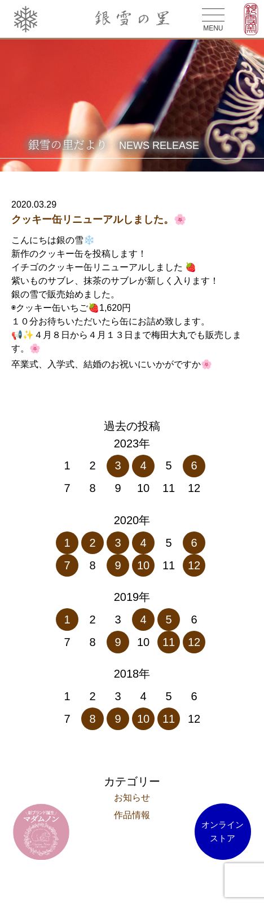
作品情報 (132, 815)
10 (143, 565)
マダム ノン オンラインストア (41, 831)
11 (168, 642)
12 (194, 565)
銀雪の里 (132, 19)
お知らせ (132, 797)
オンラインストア (222, 831)
